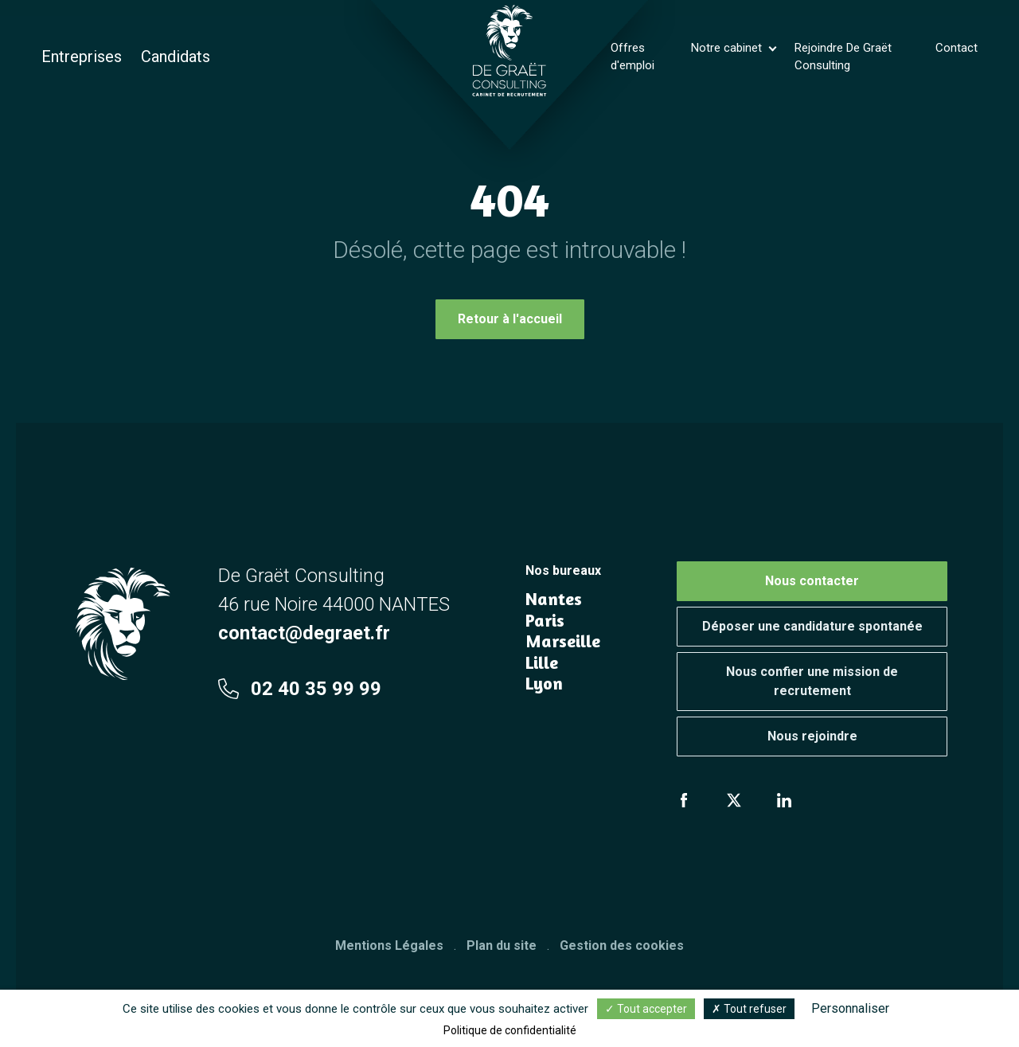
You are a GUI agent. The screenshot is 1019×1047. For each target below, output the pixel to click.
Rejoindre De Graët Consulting (843, 57)
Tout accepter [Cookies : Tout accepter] (646, 1008)
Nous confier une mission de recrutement (812, 681)
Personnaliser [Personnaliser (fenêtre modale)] (850, 1008)
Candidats (175, 56)
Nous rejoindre (812, 736)
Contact (956, 48)
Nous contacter (812, 580)
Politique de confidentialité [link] (509, 1030)
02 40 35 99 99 (299, 689)
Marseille (562, 641)
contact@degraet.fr (304, 633)
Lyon (544, 683)
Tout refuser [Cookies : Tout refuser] (749, 1008)
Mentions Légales (389, 945)
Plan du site (502, 945)
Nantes (553, 598)
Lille (541, 662)
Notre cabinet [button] (728, 48)
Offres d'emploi (632, 57)
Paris (544, 620)
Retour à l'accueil (510, 318)
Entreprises (81, 56)
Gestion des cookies (622, 945)
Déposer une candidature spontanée (812, 626)
